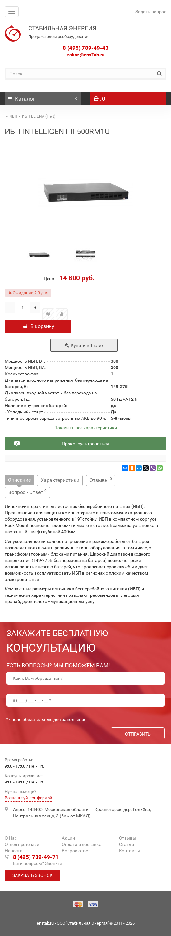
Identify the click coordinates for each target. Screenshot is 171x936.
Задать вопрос (150, 11)
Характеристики (60, 480)
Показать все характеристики (85, 428)
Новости (14, 850)
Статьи (126, 844)
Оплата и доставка (82, 844)
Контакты (129, 850)
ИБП (13, 116)
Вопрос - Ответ (27, 492)
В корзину (38, 326)
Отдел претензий (22, 844)
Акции (68, 838)
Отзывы (100, 480)
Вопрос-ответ (76, 850)
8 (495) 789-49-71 (36, 857)
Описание (19, 480)
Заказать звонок (32, 875)
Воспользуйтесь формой (28, 798)
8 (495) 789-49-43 (86, 48)
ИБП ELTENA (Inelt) (38, 116)
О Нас (11, 838)
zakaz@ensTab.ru (85, 55)
